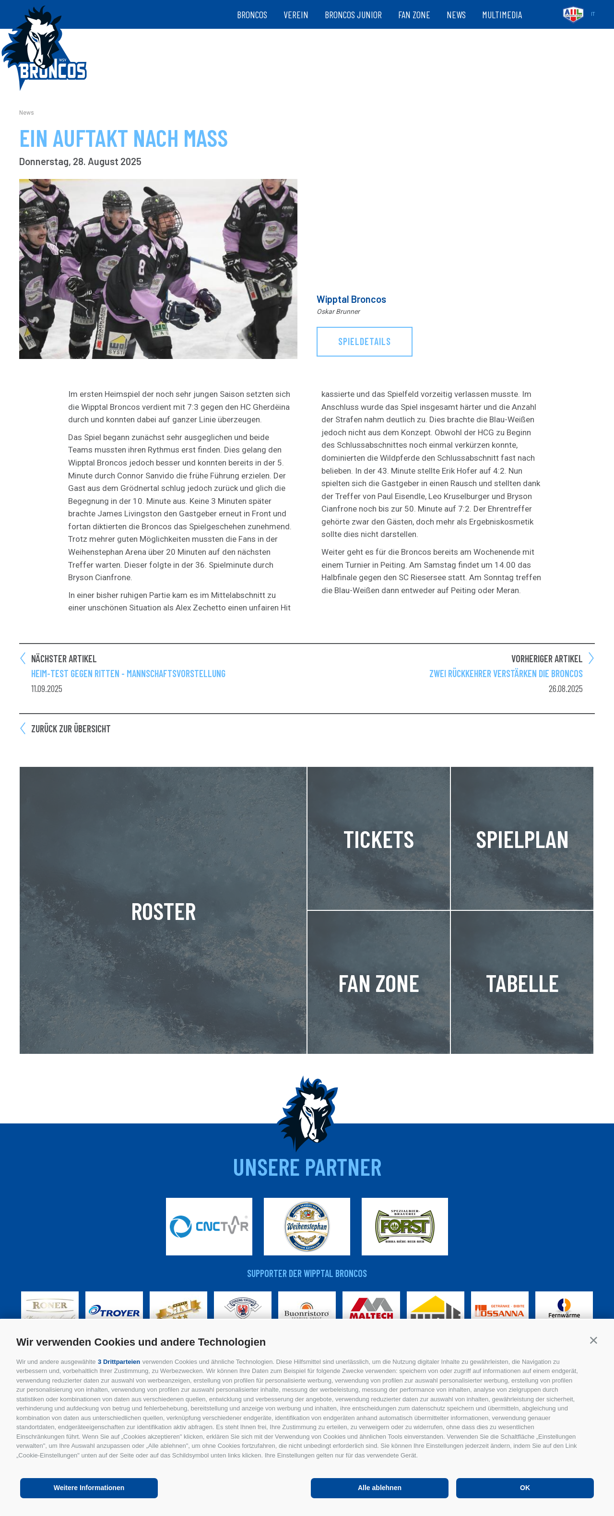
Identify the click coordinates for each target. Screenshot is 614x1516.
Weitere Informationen (89, 1488)
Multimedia (502, 14)
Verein (295, 14)
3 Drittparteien (119, 1361)
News (456, 14)
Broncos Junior (353, 14)
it (593, 14)
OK (525, 1488)
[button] (594, 1340)
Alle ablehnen (379, 1488)
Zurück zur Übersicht (71, 728)
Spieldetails (364, 341)
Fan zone (414, 14)
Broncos (252, 14)
